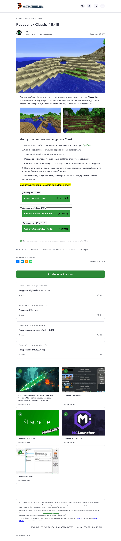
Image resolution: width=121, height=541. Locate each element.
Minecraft (47, 249)
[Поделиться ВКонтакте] (17, 261)
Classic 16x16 (33, 249)
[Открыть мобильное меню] (102, 6)
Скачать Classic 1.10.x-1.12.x (38, 228)
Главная (35, 527)
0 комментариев (46, 34)
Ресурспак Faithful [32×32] (32, 349)
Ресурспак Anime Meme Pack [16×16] (36, 330)
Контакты (97, 527)
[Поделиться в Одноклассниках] (26, 261)
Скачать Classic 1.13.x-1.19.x (38, 213)
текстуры (84, 249)
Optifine (87, 145)
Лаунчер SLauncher (26, 438)
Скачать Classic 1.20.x (35, 198)
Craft (25, 31)
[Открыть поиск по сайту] (96, 6)
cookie (87, 527)
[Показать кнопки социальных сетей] (82, 6)
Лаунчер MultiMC (26, 476)
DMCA (79, 527)
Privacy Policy (47, 527)
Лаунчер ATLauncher (73, 395)
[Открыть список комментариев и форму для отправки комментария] (60, 274)
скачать (72, 249)
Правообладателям (65, 527)
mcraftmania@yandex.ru (51, 513)
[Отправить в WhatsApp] (30, 261)
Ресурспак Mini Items (29, 310)
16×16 (21, 249)
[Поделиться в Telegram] (22, 261)
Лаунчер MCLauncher (73, 438)
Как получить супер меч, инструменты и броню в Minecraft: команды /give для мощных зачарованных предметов (35, 397)
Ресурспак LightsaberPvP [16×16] (34, 290)
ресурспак (60, 249)
